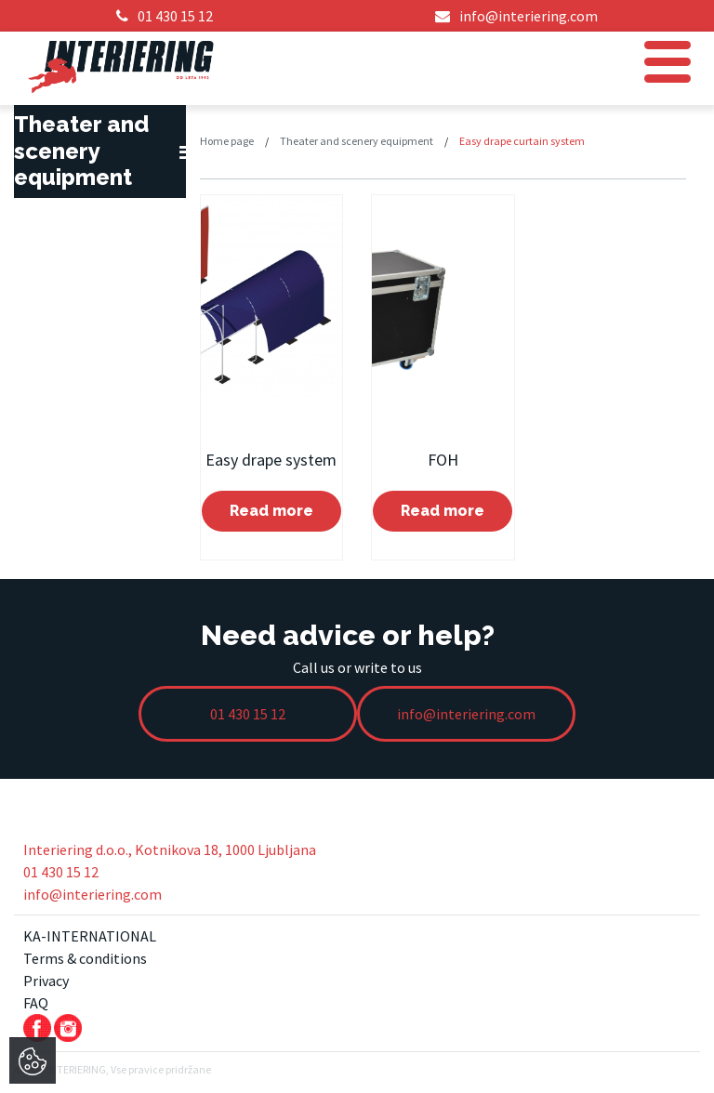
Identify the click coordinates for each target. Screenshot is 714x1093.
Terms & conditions (85, 958)
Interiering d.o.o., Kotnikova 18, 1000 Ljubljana (169, 849)
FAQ (35, 1003)
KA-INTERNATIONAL (89, 936)
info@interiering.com (92, 894)
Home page (227, 141)
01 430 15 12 (61, 872)
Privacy (46, 980)
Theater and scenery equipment (356, 141)
